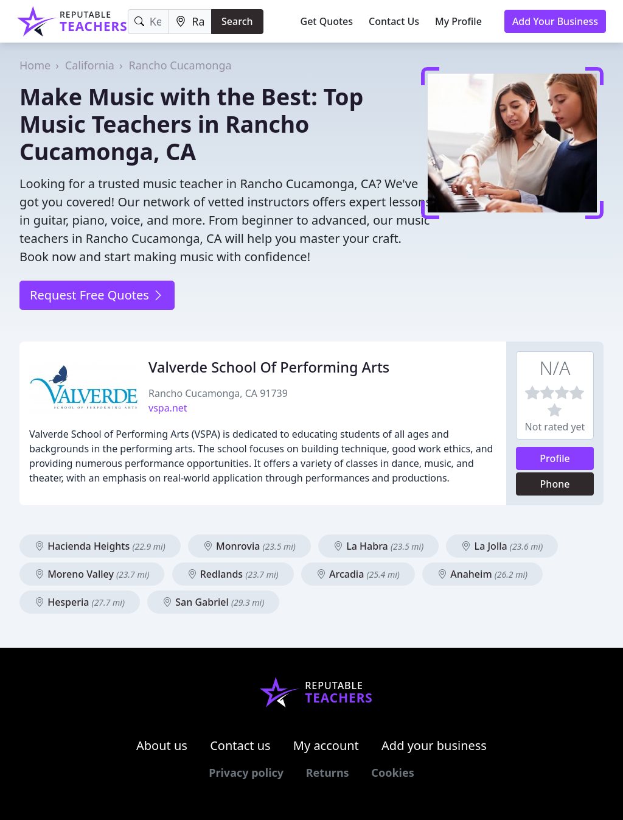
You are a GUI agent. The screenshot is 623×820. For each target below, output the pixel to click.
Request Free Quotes (97, 295)
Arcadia (358, 574)
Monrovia (249, 546)
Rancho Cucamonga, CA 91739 (218, 393)
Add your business (434, 745)
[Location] (190, 21)
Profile (555, 458)
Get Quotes (327, 21)
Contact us (240, 745)
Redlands (233, 574)
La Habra (378, 546)
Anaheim (482, 574)
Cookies (392, 772)
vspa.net (167, 408)
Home (34, 65)
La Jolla (502, 546)
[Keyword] (149, 21)
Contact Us (394, 21)
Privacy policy (246, 772)
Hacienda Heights (100, 546)
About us (161, 745)
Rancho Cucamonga (180, 65)
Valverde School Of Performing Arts (268, 367)
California (89, 65)
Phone (555, 484)
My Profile (458, 21)
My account (326, 745)
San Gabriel (213, 602)
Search (236, 21)
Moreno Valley (92, 574)
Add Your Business (555, 21)
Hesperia (80, 602)
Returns (327, 772)
